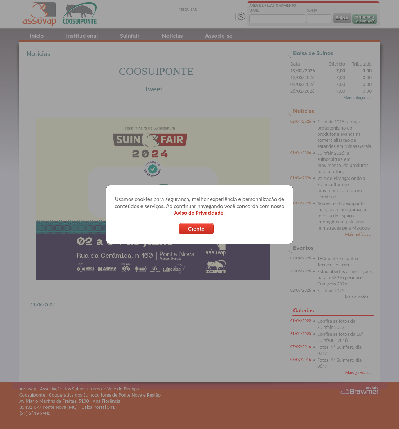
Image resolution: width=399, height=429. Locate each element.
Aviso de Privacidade (199, 212)
